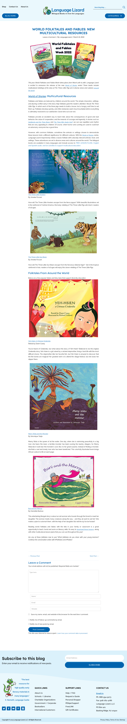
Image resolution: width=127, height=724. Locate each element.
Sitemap (122, 720)
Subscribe (94, 665)
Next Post (94, 556)
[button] (115, 15)
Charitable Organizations (45, 700)
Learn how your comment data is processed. (73, 634)
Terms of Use (114, 720)
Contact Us (13, 7)
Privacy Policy (105, 720)
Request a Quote (73, 696)
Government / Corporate (45, 703)
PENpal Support (72, 703)
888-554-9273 (105, 697)
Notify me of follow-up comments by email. (46, 621)
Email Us (99, 694)
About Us (24, 7)
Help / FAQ (70, 693)
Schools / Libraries (43, 696)
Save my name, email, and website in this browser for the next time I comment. (59, 615)
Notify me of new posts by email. (42, 625)
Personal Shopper (73, 700)
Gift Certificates (72, 710)
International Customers (45, 710)
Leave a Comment (49, 37)
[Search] (107, 7)
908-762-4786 (106, 701)
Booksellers (40, 706)
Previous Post (34, 556)
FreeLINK (70, 706)
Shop (4, 7)
